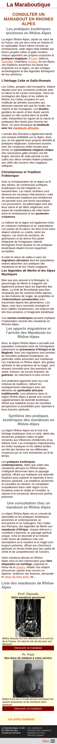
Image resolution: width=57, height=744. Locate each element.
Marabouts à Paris (36, 733)
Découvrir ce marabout (28, 647)
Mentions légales (36, 735)
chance (20, 567)
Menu (48, 740)
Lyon (34, 58)
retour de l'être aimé (16, 576)
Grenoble (7, 61)
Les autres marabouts (21, 719)
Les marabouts (35, 728)
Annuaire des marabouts (39, 730)
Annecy (32, 61)
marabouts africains (26, 128)
